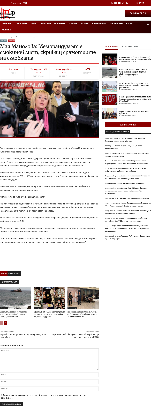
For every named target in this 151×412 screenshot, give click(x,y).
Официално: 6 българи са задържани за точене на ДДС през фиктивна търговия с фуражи (49, 314)
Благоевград (72, 308)
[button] (148, 24)
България (10, 37)
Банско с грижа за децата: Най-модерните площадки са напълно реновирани (134, 85)
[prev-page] (1, 322)
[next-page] (5, 322)
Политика (11, 40)
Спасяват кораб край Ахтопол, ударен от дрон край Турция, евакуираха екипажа (13, 314)
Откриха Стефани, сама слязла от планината (130, 198)
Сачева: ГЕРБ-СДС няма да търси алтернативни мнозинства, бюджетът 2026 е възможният (126, 191)
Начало (2, 37)
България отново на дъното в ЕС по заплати (126, 183)
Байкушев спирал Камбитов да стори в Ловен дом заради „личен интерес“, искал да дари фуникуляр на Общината (127, 228)
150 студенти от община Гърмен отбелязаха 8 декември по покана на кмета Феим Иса (81, 314)
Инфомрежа (14, 274)
